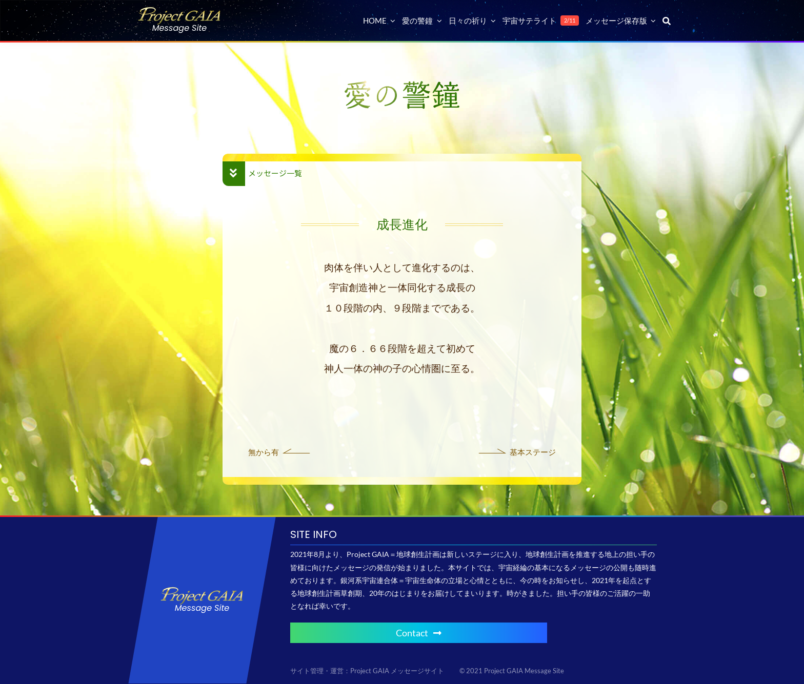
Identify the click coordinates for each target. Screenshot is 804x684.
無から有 (263, 452)
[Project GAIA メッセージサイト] (179, 10)
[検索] (666, 20)
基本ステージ (533, 452)
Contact (418, 632)
